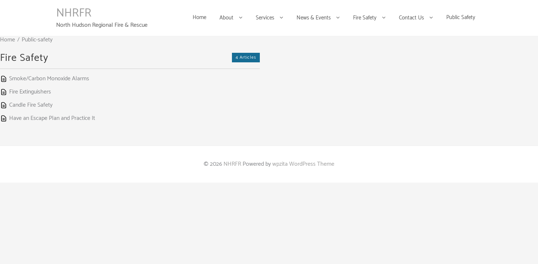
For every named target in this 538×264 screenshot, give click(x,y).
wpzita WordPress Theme (303, 164)
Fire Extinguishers (30, 92)
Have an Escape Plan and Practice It (52, 118)
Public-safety (37, 40)
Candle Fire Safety (30, 105)
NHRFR (73, 13)
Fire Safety (24, 58)
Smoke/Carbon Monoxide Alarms (49, 79)
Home (7, 40)
